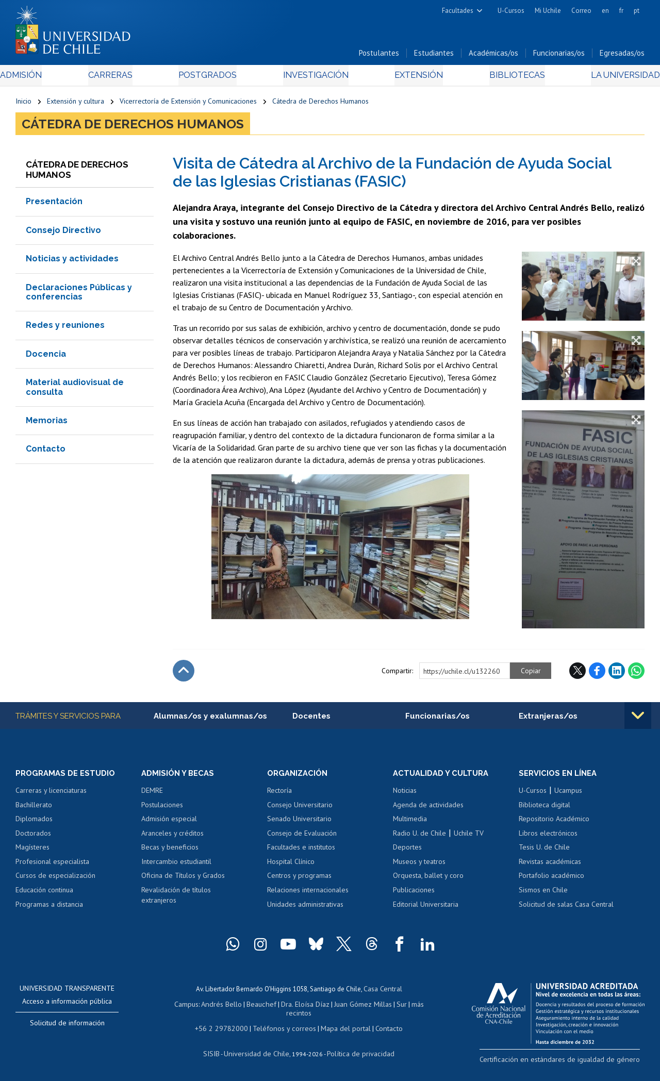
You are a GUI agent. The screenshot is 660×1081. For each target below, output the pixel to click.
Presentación (54, 205)
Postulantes (379, 56)
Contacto (45, 452)
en (605, 10)
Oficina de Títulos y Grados (183, 880)
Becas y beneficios (170, 851)
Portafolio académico (551, 880)
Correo (581, 10)
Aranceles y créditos (172, 837)
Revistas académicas (550, 865)
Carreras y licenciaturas (51, 794)
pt (636, 10)
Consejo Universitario (300, 808)
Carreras (120, 78)
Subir (183, 674)
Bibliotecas (503, 78)
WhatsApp (636, 674)
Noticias (405, 794)
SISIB (218, 1053)
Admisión (38, 78)
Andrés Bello (226, 1006)
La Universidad (606, 78)
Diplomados (34, 822)
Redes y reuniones (65, 328)
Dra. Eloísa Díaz (304, 1006)
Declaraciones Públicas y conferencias (79, 295)
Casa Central (382, 992)
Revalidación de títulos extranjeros (176, 899)
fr (621, 10)
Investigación (314, 78)
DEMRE (152, 794)
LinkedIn (616, 673)
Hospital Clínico (291, 865)
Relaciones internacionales (308, 894)
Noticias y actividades (72, 262)
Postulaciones (162, 808)
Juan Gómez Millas (359, 1006)
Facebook (597, 673)
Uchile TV (469, 837)
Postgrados (211, 78)
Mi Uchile (548, 10)
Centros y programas (299, 880)
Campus (193, 1006)
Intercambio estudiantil (176, 865)
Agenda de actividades (428, 808)
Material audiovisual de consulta (75, 390)
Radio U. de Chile (419, 837)
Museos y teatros (419, 865)
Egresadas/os (622, 56)
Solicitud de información (67, 1027)
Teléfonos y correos (283, 1028)
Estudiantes (434, 56)
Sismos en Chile (543, 894)
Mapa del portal (340, 1028)
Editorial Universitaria (425, 908)
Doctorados (33, 837)
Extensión (411, 78)
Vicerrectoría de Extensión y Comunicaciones (188, 104)
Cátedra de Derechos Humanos (320, 104)
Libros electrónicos (548, 837)
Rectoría (279, 794)
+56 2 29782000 (226, 1028)
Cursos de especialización (55, 880)
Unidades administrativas (305, 908)
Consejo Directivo (63, 233)
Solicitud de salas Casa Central (566, 908)
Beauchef (263, 1006)
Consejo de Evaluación (302, 837)
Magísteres (32, 851)
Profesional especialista (52, 865)
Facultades (457, 10)
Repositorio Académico (554, 822)
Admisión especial (169, 822)
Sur (395, 1006)
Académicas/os (493, 56)
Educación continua (44, 894)
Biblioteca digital (544, 808)
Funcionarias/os (559, 56)
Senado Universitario (299, 822)
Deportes (407, 851)
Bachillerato (33, 808)
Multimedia (410, 822)
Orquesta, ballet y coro (428, 880)
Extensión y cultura (75, 104)
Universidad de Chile (258, 1053)
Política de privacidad (356, 1053)
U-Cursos (511, 10)
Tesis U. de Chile (544, 851)
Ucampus (568, 794)
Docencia (46, 357)
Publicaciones (414, 894)
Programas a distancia (49, 908)
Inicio (23, 104)
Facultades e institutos (301, 851)
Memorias (47, 423)
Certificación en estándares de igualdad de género (572, 1062)
